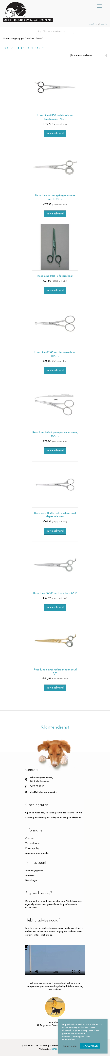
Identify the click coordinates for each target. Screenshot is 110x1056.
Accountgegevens (34, 870)
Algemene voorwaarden (37, 853)
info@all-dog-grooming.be (43, 792)
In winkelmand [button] (55, 133)
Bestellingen (31, 880)
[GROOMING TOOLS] (99, 6)
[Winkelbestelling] (89, 55)
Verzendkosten (32, 843)
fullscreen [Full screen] (73, 971)
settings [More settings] (79, 971)
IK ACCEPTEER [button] (90, 1046)
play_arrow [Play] (30, 971)
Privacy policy (32, 848)
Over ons (30, 838)
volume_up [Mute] (37, 971)
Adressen (30, 875)
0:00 (46, 971)
